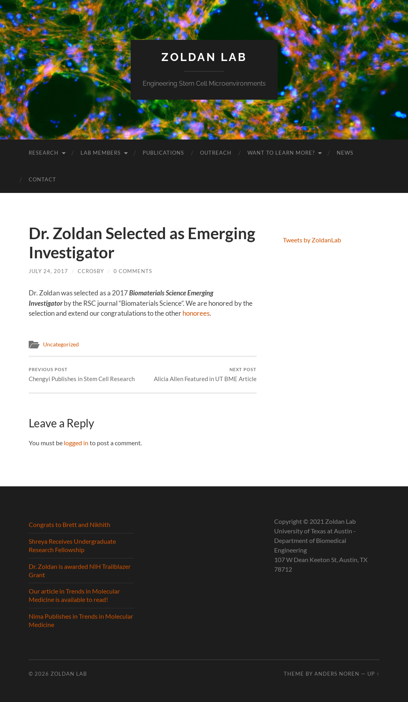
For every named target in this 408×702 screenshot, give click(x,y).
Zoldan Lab (204, 57)
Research (44, 152)
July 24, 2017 (48, 271)
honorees (196, 313)
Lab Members (100, 152)
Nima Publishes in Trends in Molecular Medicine (81, 620)
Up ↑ (373, 674)
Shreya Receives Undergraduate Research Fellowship (72, 545)
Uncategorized (61, 344)
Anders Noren (336, 674)
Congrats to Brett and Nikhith (69, 524)
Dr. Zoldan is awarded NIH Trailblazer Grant (80, 570)
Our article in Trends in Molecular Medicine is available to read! (74, 595)
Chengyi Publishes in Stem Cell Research (82, 374)
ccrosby (91, 271)
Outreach (215, 152)
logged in (76, 442)
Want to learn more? (281, 152)
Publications (163, 152)
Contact (42, 179)
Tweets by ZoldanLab (312, 240)
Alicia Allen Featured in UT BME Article (205, 374)
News (345, 152)
